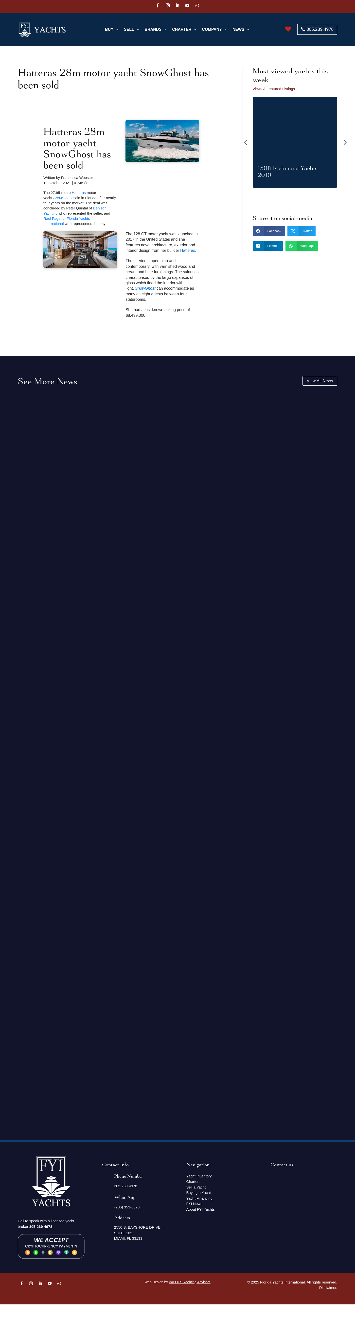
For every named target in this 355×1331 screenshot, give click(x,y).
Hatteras (79, 192)
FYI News (194, 1204)
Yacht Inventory (199, 1176)
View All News (320, 381)
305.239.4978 (320, 29)
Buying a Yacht (198, 1192)
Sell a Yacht (196, 1187)
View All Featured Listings (274, 89)
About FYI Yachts (200, 1209)
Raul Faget (52, 218)
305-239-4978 (40, 1226)
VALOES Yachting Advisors (190, 1282)
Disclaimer (327, 1287)
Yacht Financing (199, 1198)
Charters (193, 1181)
